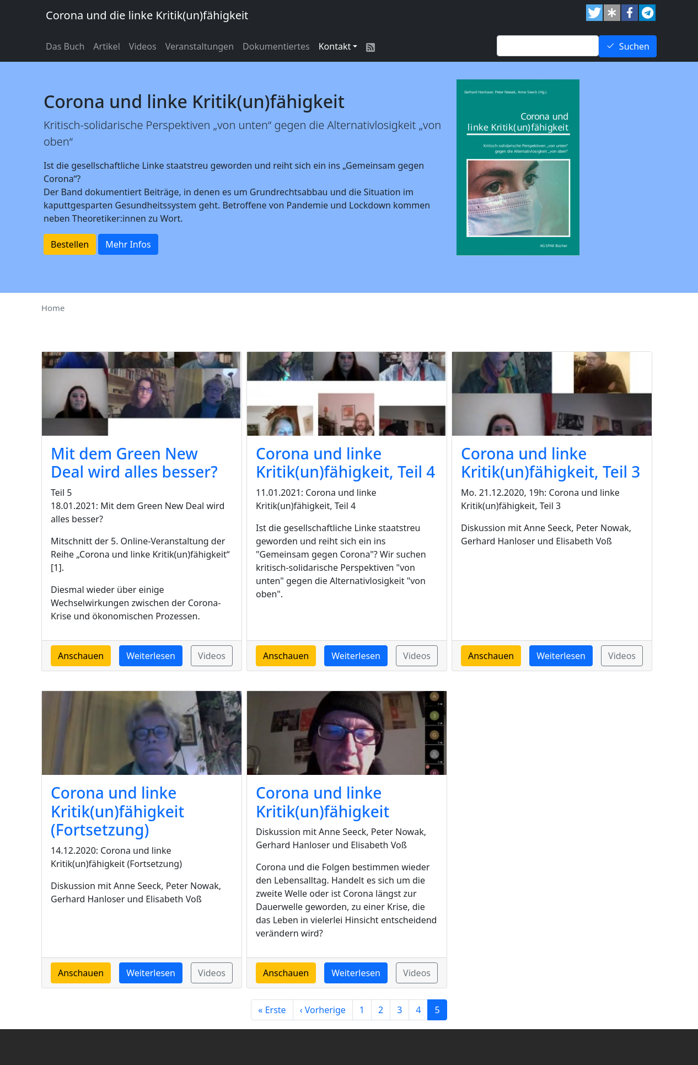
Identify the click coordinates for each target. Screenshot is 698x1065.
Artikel (106, 46)
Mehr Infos (128, 244)
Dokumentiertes (276, 46)
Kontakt (335, 46)
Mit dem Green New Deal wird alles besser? (134, 463)
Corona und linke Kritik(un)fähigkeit (322, 802)
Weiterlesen (150, 656)
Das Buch (65, 46)
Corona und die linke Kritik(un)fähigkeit (147, 15)
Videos (143, 46)
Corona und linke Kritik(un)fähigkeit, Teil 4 (345, 463)
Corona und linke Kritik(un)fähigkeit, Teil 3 (550, 463)
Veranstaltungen (199, 46)
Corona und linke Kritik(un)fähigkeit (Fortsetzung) (117, 811)
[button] (594, 12)
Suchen (634, 47)
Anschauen (81, 656)
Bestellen (70, 244)
